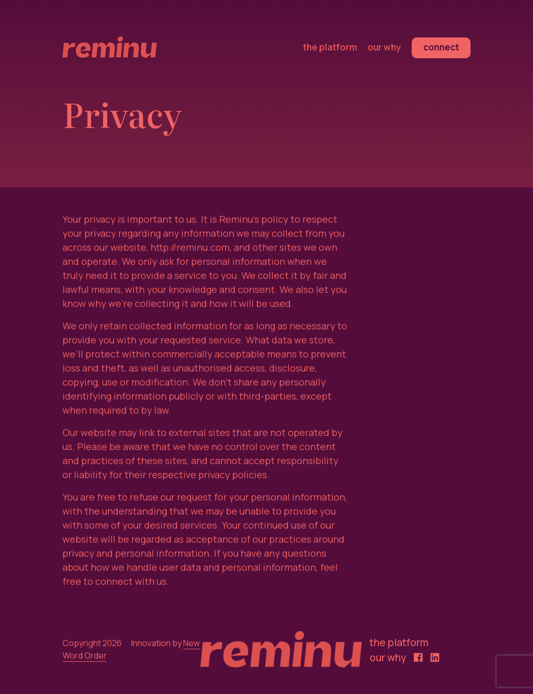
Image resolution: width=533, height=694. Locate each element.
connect (441, 47)
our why (384, 47)
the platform (330, 47)
